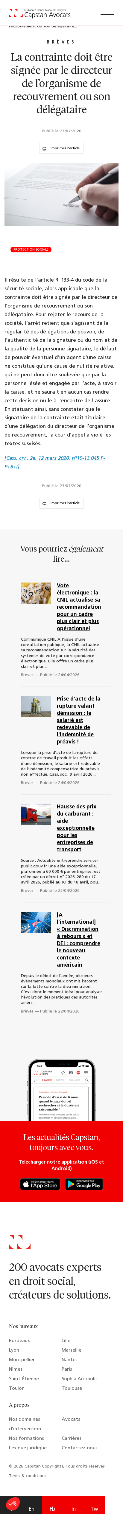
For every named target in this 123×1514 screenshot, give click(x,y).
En (31, 1509)
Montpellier (22, 1360)
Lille (66, 1340)
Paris (67, 1369)
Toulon (17, 1388)
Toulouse (72, 1388)
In (73, 1509)
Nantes (70, 1360)
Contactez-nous (80, 1448)
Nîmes (15, 1369)
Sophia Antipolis (80, 1379)
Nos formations (26, 1438)
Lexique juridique (28, 1448)
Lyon (14, 1350)
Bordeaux (19, 1340)
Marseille (71, 1350)
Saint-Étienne (24, 1379)
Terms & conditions (27, 1476)
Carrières (71, 1438)
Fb (52, 1509)
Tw (94, 1509)
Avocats (71, 1419)
